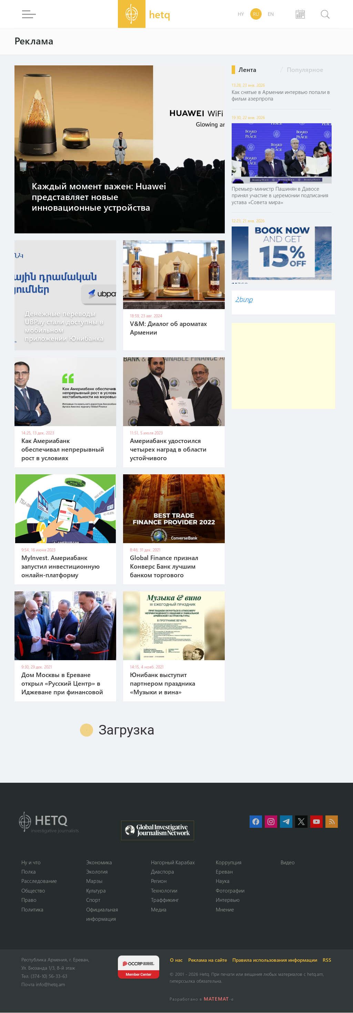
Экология (97, 871)
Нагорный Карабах (173, 862)
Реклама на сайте (208, 960)
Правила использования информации (275, 960)
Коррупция (228, 862)
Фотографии (230, 890)
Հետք (243, 299)
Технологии (164, 890)
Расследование (39, 881)
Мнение (225, 909)
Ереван (224, 871)
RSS (327, 960)
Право (29, 900)
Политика (32, 909)
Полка (28, 871)
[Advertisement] (283, 366)
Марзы (94, 881)
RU (256, 14)
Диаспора (162, 871)
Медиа (159, 909)
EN (271, 14)
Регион (159, 881)
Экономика (99, 862)
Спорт (93, 900)
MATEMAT (216, 999)
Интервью (228, 900)
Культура (96, 890)
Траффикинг (165, 900)
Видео (288, 862)
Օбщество (33, 890)
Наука (223, 881)
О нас (176, 960)
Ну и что (31, 862)
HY (241, 14)
